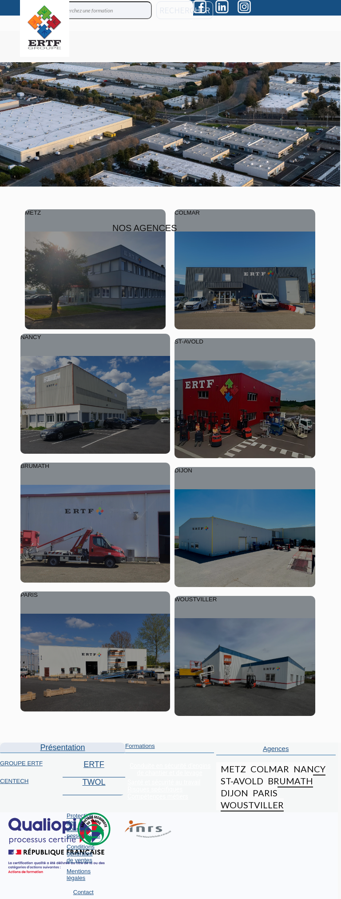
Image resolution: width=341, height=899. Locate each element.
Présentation (62, 747)
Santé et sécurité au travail (163, 782)
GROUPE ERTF (21, 763)
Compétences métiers (157, 796)
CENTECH (14, 781)
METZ (233, 768)
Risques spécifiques (154, 789)
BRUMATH (290, 780)
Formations (140, 746)
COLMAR (269, 768)
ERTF (93, 764)
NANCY (309, 768)
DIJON (234, 792)
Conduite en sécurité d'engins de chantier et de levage (170, 769)
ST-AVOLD (242, 780)
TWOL (93, 782)
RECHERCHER (184, 10)
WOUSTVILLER (252, 804)
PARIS (265, 792)
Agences (276, 748)
